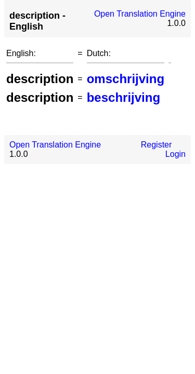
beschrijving (123, 97)
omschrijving (125, 79)
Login (175, 154)
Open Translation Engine (140, 13)
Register (156, 144)
